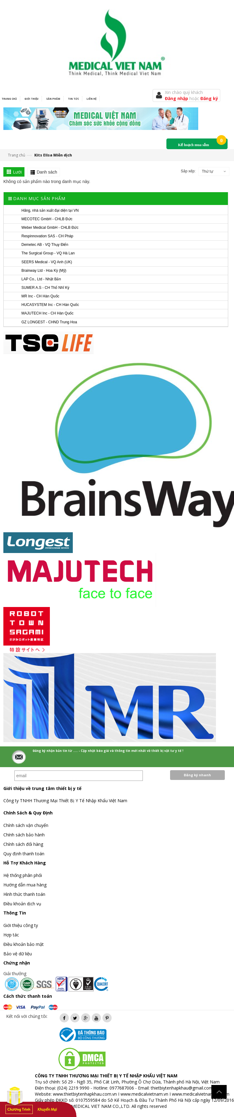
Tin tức (73, 98)
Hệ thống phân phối (22, 875)
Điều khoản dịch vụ (22, 904)
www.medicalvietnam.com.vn (200, 1094)
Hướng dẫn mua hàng (24, 885)
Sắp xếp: (188, 171)
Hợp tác (11, 935)
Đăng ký (209, 98)
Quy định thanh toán (23, 854)
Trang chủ (16, 155)
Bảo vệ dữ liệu (17, 954)
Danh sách (47, 172)
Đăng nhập (177, 98)
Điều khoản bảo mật (23, 944)
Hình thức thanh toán (24, 894)
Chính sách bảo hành (24, 835)
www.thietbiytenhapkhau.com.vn (85, 1094)
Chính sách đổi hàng (23, 844)
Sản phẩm (53, 98)
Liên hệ (91, 98)
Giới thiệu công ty (20, 925)
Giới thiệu (31, 98)
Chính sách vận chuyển (25, 825)
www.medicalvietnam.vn (144, 1094)
